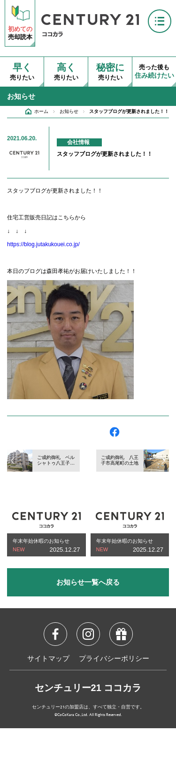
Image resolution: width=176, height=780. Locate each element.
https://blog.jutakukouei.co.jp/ (43, 244)
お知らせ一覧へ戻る (88, 582)
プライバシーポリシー (114, 659)
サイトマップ (48, 659)
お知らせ (69, 111)
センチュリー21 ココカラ (88, 688)
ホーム (41, 111)
